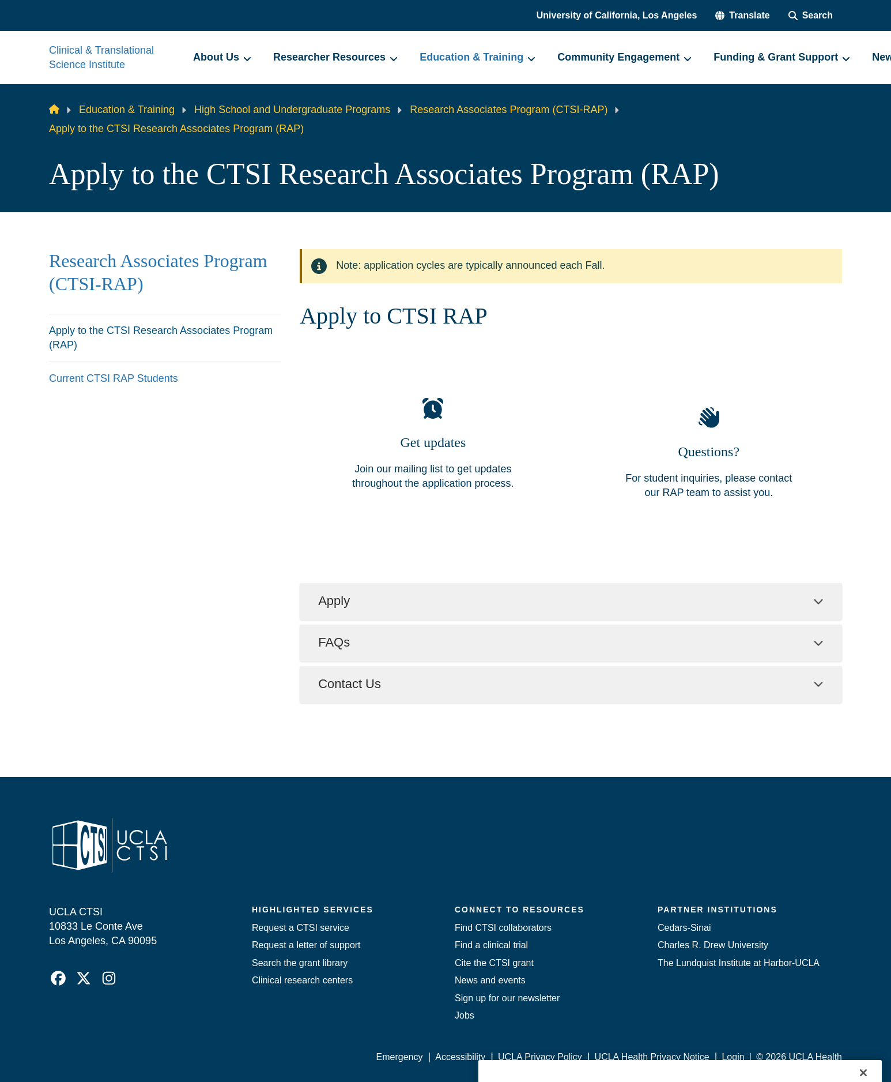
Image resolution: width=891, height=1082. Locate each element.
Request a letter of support (306, 945)
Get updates (433, 442)
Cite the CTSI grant (494, 963)
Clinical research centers (302, 980)
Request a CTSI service (300, 928)
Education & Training (127, 109)
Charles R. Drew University (713, 945)
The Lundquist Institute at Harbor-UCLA (739, 963)
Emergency (399, 1057)
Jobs (464, 1015)
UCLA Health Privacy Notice (652, 1057)
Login (733, 1057)
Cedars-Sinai (684, 928)
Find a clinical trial (491, 945)
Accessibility (460, 1057)
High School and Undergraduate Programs (292, 109)
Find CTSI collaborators (503, 928)
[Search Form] (810, 15)
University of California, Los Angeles (617, 15)
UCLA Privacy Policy (540, 1057)
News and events (490, 980)
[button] (742, 15)
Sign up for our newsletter (507, 998)
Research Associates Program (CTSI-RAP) (508, 109)
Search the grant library (300, 963)
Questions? (708, 451)
